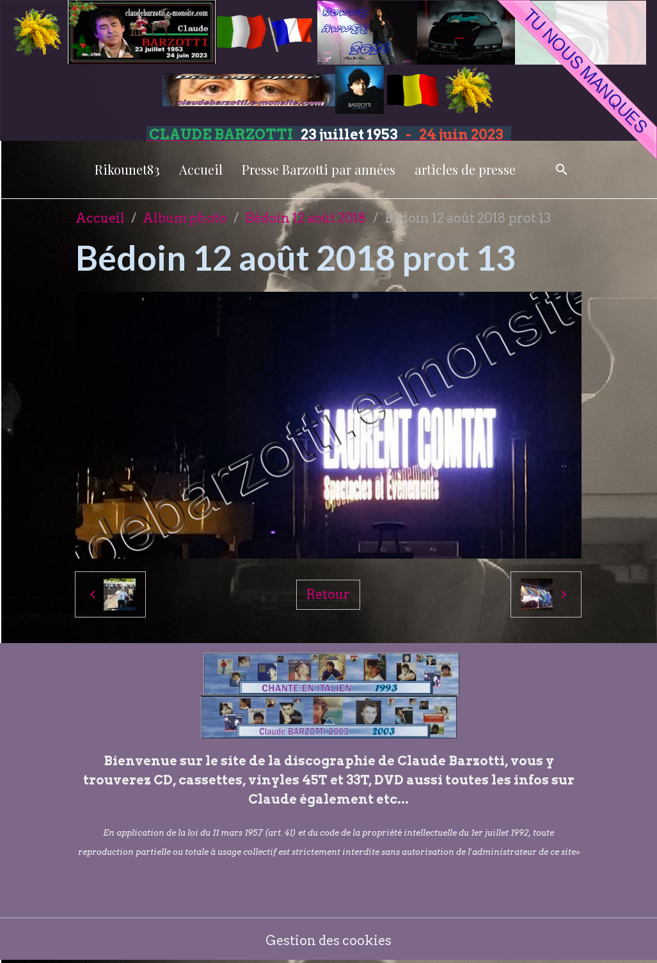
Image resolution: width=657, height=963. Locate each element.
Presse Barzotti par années (318, 169)
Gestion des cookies (328, 940)
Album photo (185, 218)
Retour (328, 594)
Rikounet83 (127, 169)
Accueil (201, 169)
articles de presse (465, 169)
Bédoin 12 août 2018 (306, 218)
